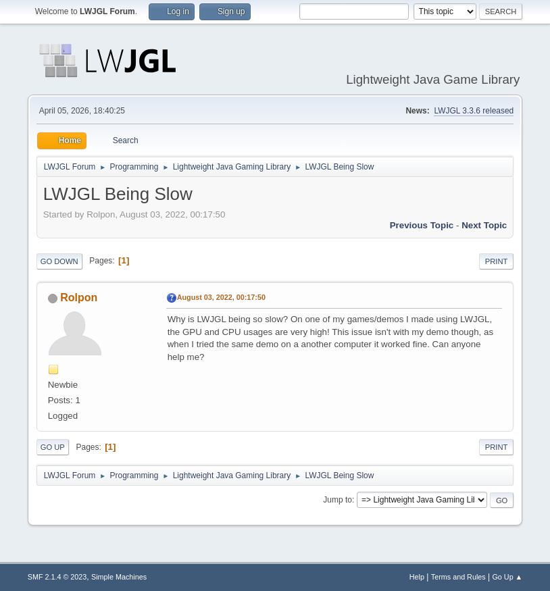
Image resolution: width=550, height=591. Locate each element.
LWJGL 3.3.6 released (474, 110)
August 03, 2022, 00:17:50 (221, 297)
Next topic (484, 225)
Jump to (337, 500)
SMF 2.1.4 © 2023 (57, 577)
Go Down (59, 261)
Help (416, 577)
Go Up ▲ (507, 577)
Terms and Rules (458, 577)
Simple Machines (119, 577)
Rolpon (78, 297)
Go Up (53, 447)
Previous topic (422, 225)
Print (496, 261)
